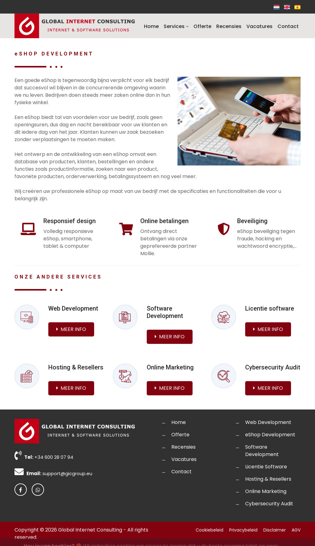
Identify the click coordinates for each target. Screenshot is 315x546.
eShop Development (270, 434)
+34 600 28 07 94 (53, 457)
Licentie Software (266, 466)
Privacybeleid (243, 530)
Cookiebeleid (209, 530)
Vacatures (259, 26)
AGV (296, 530)
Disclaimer (274, 530)
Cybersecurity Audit (269, 503)
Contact (288, 26)
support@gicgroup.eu (67, 473)
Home (151, 26)
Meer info (71, 329)
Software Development (262, 450)
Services (176, 26)
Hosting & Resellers (268, 479)
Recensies (228, 26)
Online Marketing (265, 491)
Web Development (268, 422)
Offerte (202, 26)
